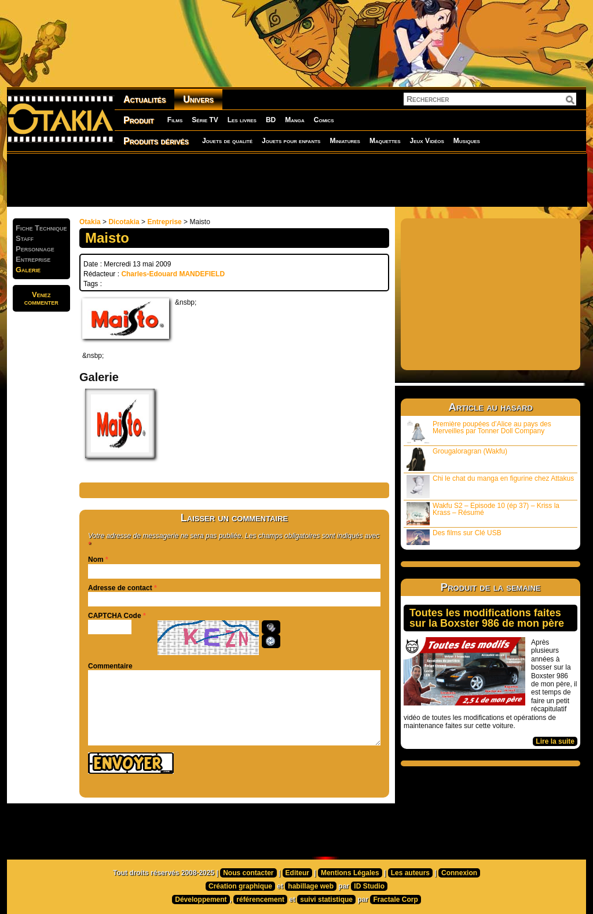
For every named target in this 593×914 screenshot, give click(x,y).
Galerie (28, 269)
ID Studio (369, 886)
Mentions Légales (350, 873)
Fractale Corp (395, 899)
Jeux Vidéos (426, 141)
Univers (198, 99)
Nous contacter (248, 873)
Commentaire (110, 666)
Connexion (459, 873)
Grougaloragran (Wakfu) (457, 459)
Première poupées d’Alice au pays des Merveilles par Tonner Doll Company (479, 432)
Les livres (242, 120)
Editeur (297, 873)
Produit (138, 120)
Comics (324, 120)
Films (174, 120)
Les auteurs (410, 873)
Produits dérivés (156, 141)
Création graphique (240, 886)
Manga (295, 120)
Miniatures (345, 141)
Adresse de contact (120, 588)
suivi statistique (326, 899)
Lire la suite (555, 741)
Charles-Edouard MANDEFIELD (173, 274)
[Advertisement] (296, 179)
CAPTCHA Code (114, 616)
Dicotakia (123, 222)
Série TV (205, 120)
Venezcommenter (41, 298)
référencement (260, 899)
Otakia (90, 222)
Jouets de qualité (227, 141)
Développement (200, 899)
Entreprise (164, 222)
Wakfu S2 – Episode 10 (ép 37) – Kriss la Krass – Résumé (483, 513)
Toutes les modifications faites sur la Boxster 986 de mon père (486, 618)
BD (271, 120)
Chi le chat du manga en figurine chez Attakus (490, 486)
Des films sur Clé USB (454, 537)
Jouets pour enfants (291, 141)
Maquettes (385, 141)
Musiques (466, 141)
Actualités (144, 99)
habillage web (311, 886)
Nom (96, 559)
